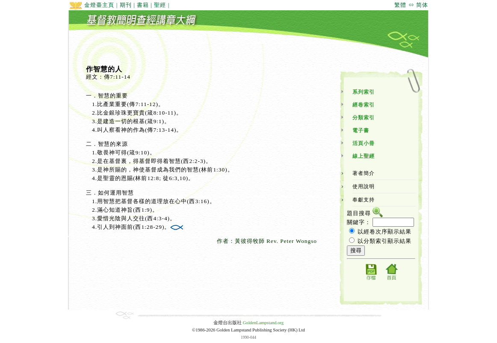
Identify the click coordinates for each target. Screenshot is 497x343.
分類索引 (363, 118)
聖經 (160, 5)
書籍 (143, 5)
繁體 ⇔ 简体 (411, 5)
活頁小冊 (363, 143)
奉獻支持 (363, 200)
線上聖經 (363, 156)
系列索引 (363, 92)
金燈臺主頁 (91, 5)
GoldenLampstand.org (263, 322)
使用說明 (363, 186)
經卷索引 (363, 105)
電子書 (360, 130)
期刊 (126, 5)
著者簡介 (363, 173)
